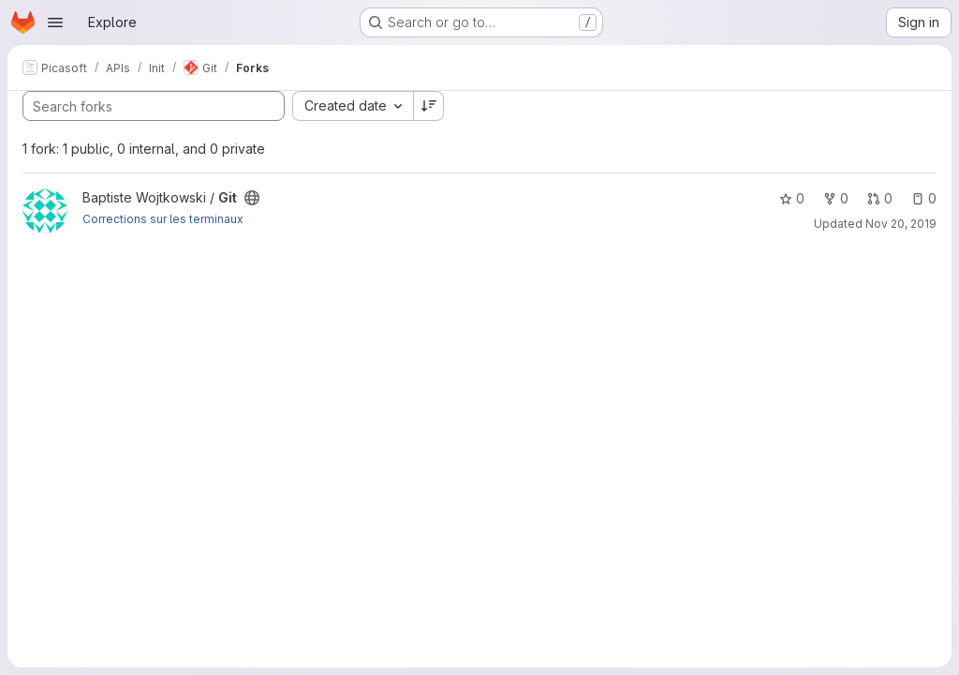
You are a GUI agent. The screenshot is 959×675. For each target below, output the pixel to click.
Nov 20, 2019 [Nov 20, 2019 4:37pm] (901, 224)
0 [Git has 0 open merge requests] (880, 198)
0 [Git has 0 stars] (791, 198)
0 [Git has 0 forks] (835, 198)
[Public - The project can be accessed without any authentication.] (251, 197)
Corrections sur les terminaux (162, 219)
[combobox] (352, 106)
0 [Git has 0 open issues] (924, 198)
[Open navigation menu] (55, 23)
